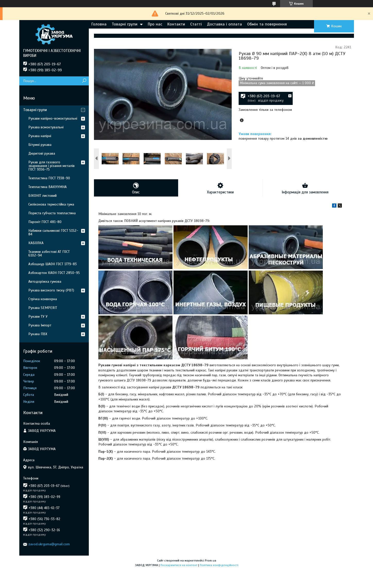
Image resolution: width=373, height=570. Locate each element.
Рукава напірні (39, 136)
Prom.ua (210, 560)
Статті (196, 24)
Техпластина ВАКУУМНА (47, 187)
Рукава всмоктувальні (46, 127)
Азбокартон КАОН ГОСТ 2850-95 (54, 273)
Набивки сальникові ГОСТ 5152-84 (53, 232)
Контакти (176, 24)
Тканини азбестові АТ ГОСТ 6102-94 (49, 253)
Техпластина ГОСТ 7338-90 (49, 178)
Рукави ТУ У (38, 316)
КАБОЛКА (36, 243)
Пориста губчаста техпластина (52, 213)
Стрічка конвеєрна (42, 299)
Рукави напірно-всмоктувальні (52, 118)
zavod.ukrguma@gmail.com (49, 544)
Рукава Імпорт (39, 325)
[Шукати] (84, 80)
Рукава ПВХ (37, 334)
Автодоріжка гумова (44, 281)
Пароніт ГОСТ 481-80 (45, 222)
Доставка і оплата (224, 24)
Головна (99, 24)
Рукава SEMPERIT (42, 308)
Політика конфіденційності (219, 565)
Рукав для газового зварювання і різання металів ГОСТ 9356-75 (51, 166)
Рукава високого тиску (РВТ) (51, 290)
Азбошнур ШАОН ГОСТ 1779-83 (52, 264)
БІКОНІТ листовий (42, 195)
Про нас (155, 24)
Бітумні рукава (39, 144)
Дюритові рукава (41, 153)
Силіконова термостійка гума (51, 204)
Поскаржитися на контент (178, 565)
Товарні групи (124, 24)
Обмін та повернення (267, 24)
